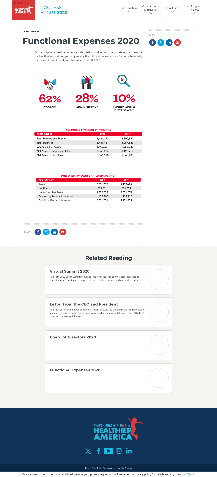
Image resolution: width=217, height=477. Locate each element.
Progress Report (53, 10)
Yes (189, 474)
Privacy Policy (90, 468)
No (193, 474)
